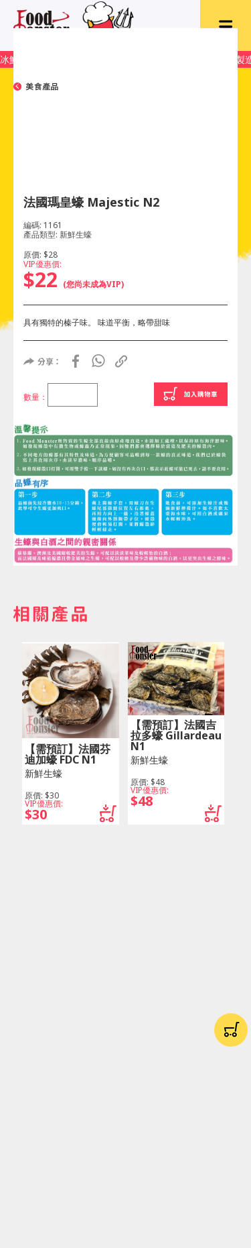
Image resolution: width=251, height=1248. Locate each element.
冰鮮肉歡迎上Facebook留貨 (59, 59)
